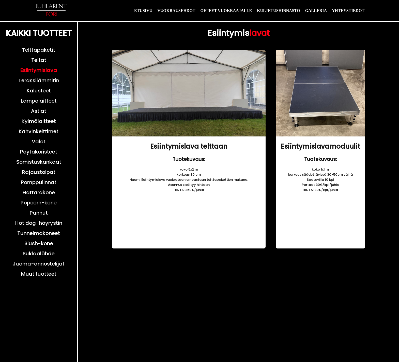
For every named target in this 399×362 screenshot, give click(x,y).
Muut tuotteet (38, 273)
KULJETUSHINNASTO (278, 10)
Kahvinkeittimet (38, 131)
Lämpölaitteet (39, 100)
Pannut (39, 212)
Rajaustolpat (38, 172)
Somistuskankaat (38, 161)
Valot (38, 141)
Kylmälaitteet (39, 121)
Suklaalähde (39, 253)
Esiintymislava (38, 70)
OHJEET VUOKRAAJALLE (226, 10)
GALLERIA (316, 10)
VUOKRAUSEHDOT (176, 10)
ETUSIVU (143, 10)
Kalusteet (39, 90)
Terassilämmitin (38, 80)
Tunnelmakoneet (38, 233)
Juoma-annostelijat (39, 263)
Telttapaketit (38, 49)
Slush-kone (38, 243)
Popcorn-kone (39, 202)
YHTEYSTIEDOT (348, 10)
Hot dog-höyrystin (38, 223)
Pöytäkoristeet (38, 151)
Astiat (38, 111)
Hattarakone (39, 192)
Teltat (38, 60)
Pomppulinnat (38, 182)
